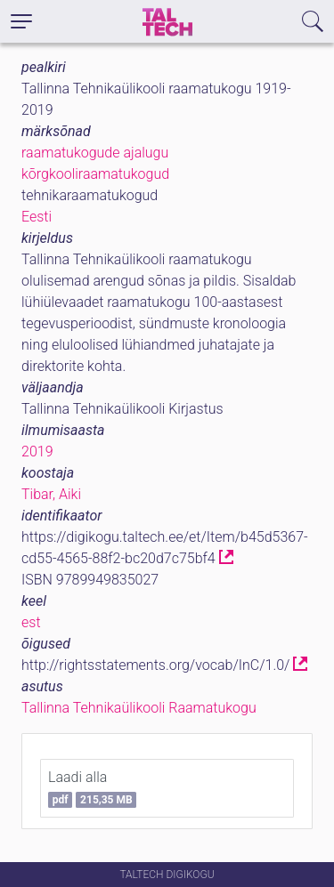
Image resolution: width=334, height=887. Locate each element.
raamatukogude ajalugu (94, 152)
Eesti (36, 216)
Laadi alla (92, 788)
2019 (37, 451)
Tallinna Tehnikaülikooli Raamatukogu (139, 707)
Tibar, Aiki (51, 494)
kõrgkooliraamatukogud (95, 173)
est (31, 622)
